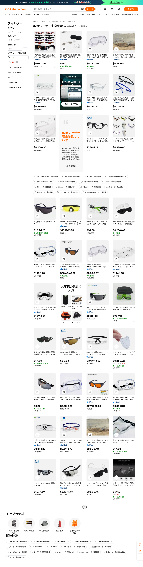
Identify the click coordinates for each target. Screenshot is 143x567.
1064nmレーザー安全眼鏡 (17, 542)
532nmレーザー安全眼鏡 (111, 182)
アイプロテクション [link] (69, 22)
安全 (43, 22)
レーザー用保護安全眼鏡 (41, 552)
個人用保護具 (54, 22)
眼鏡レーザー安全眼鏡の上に (114, 552)
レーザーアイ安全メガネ (104, 542)
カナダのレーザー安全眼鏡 (17, 552)
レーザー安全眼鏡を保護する (115, 176)
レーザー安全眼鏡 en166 (17, 557)
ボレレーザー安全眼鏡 (114, 187)
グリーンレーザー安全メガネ (67, 192)
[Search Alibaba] (56, 9)
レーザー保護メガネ (61, 542)
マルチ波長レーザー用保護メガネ (73, 547)
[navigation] (18, 264)
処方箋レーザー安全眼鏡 (40, 542)
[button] (82, 9)
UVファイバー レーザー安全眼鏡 (46, 176)
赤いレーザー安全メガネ (43, 182)
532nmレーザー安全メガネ (66, 187)
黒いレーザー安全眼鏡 (42, 187)
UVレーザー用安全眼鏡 (71, 176)
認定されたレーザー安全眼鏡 (100, 547)
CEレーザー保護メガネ (82, 542)
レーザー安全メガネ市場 (89, 182)
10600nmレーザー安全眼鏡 (89, 552)
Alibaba (35, 22)
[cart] (112, 9)
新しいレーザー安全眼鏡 (43, 192)
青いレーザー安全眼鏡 (92, 176)
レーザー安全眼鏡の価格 (17, 547)
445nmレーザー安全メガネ (64, 552)
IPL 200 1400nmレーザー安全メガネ (43, 547)
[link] (140, 544)
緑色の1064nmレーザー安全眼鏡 (94, 192)
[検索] (90, 9)
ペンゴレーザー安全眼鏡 (66, 182)
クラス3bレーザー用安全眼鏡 (90, 187)
